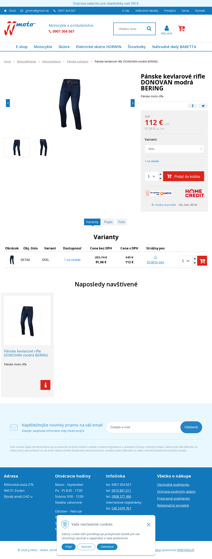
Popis (108, 222)
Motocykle (43, 46)
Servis (185, 10)
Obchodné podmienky (173, 484)
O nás (125, 10)
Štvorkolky (137, 46)
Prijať (68, 546)
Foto (121, 222)
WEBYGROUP (185, 550)
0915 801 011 (121, 490)
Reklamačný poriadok (173, 505)
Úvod (12, 10)
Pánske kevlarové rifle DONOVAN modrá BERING (26, 353)
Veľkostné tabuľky (146, 10)
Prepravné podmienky (173, 498)
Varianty (92, 222)
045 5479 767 (121, 508)
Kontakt (200, 10)
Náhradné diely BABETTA (174, 46)
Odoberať (191, 427)
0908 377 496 (121, 496)
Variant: (151, 139)
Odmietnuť (107, 546)
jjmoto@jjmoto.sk (37, 10)
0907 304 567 (66, 10)
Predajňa (170, 10)
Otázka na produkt (164, 205)
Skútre (64, 46)
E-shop (22, 46)
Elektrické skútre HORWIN (98, 46)
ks (154, 176)
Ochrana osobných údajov (176, 491)
